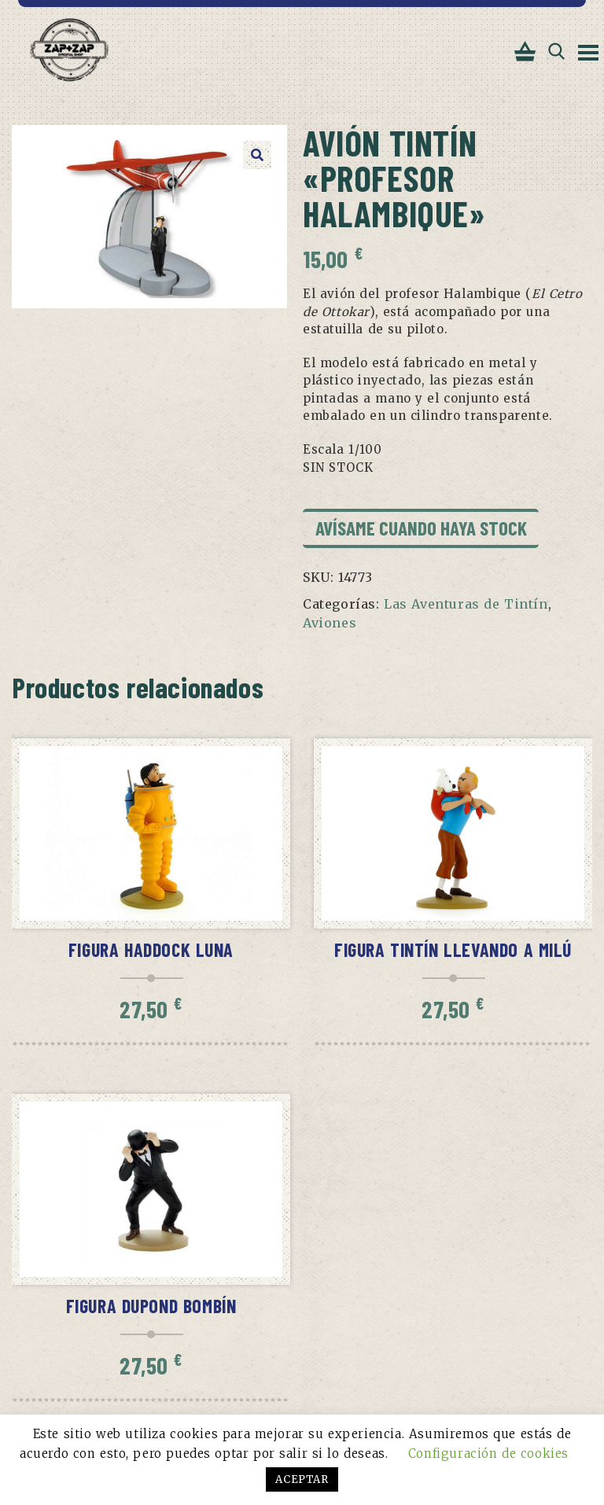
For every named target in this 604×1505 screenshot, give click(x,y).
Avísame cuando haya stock (421, 527)
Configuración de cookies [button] (488, 1453)
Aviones (329, 623)
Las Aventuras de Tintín (466, 604)
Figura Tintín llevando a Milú (453, 949)
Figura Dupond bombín (151, 1305)
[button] (257, 155)
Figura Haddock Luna (151, 949)
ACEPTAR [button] (301, 1479)
